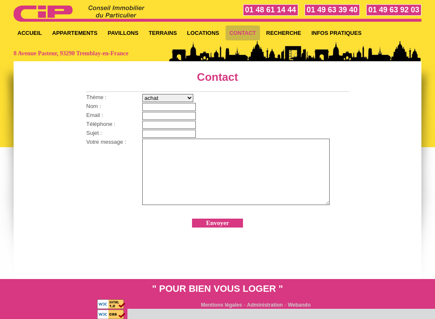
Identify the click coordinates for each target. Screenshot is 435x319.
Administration (265, 305)
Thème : (96, 97)
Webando (299, 305)
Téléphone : (101, 124)
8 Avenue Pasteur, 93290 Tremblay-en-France (71, 53)
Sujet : (94, 133)
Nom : (93, 106)
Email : (94, 115)
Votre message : (106, 142)
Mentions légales (221, 305)
